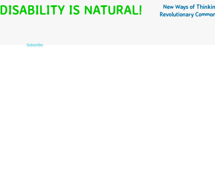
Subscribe (35, 45)
